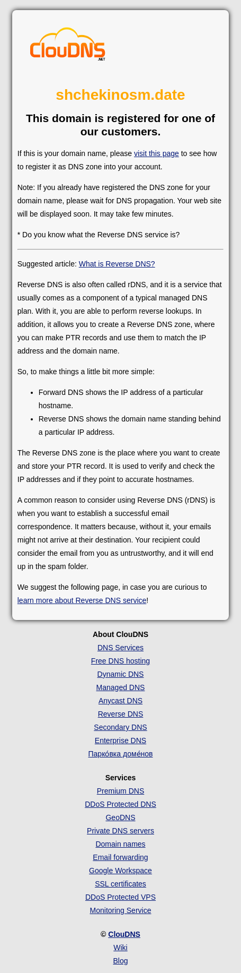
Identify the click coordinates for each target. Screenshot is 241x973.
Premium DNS (120, 791)
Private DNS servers (120, 830)
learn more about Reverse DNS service (82, 600)
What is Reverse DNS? (117, 264)
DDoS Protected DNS (120, 804)
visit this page (156, 153)
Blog (120, 961)
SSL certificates (120, 884)
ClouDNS (124, 934)
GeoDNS (120, 817)
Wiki (120, 947)
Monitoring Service (120, 910)
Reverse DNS (121, 714)
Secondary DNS (120, 727)
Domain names (120, 844)
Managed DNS (120, 687)
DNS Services (120, 647)
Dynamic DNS (120, 674)
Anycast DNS (120, 700)
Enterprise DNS (120, 740)
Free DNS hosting (120, 661)
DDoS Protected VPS (120, 897)
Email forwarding (120, 857)
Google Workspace (120, 870)
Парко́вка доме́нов (120, 754)
